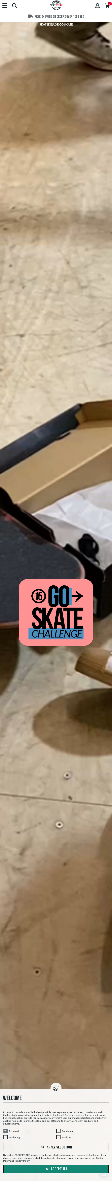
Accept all (56, 1169)
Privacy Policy (22, 1160)
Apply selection (56, 1147)
